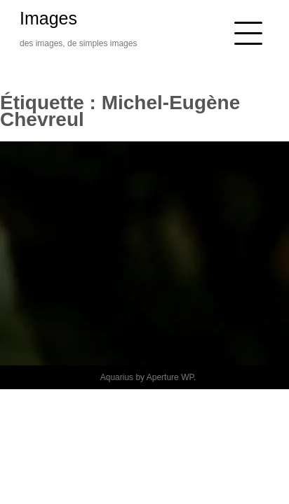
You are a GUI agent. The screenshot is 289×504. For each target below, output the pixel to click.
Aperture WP (170, 377)
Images (48, 18)
